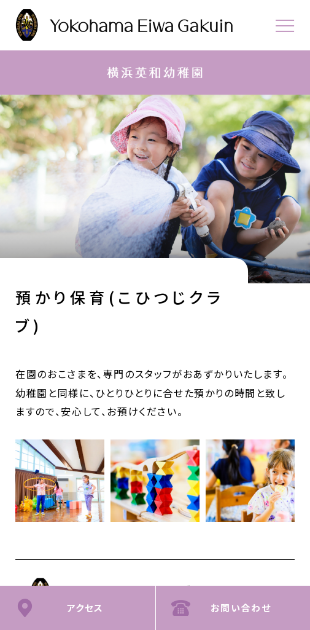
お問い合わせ (241, 607)
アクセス (85, 607)
